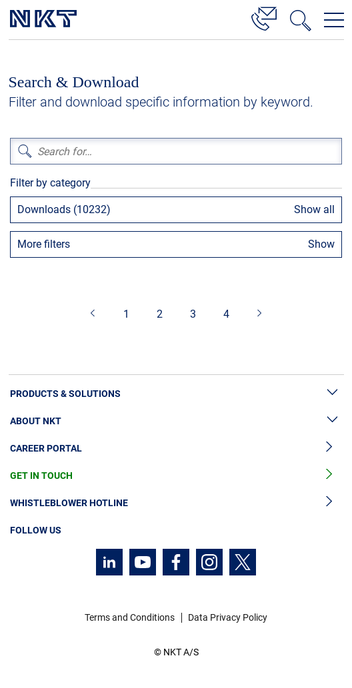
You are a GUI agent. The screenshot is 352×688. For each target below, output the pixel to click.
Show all (314, 209)
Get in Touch (176, 476)
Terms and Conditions (130, 617)
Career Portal (176, 449)
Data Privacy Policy (227, 617)
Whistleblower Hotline (176, 503)
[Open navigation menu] (334, 20)
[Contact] (264, 16)
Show (321, 244)
